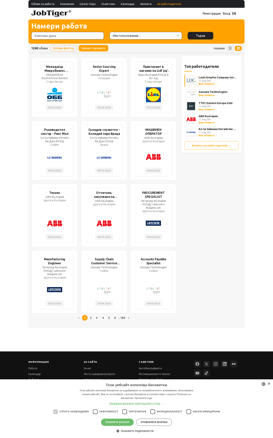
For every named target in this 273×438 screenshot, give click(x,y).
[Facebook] (197, 364)
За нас (87, 368)
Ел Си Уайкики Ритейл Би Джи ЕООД (218, 129)
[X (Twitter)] (206, 364)
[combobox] (263, 384)
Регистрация (212, 13)
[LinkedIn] (224, 364)
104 (122, 317)
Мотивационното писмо (154, 374)
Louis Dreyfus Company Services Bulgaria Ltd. (218, 77)
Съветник (108, 4)
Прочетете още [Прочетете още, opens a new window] (143, 398)
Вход (226, 13)
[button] (137, 404)
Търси (200, 35)
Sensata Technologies (213, 91)
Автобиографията (150, 368)
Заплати (145, 4)
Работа (32, 368)
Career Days (88, 4)
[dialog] (136, 408)
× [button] (268, 383)
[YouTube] (197, 373)
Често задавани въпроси (99, 374)
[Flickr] (233, 364)
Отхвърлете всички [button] (154, 422)
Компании (67, 4)
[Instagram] (215, 364)
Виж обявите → (208, 84)
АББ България (208, 116)
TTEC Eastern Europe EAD (216, 103)
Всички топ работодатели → (211, 145)
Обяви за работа (42, 4)
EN (234, 13)
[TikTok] (206, 373)
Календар (127, 4)
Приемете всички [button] (117, 422)
